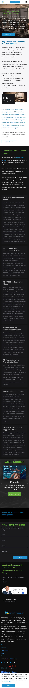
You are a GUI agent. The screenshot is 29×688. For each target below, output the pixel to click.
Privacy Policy (7, 681)
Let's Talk (15, 2)
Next (27, 484)
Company (4, 648)
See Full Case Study (14, 494)
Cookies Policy (21, 634)
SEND (20, 557)
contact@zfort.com (10, 602)
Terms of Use (12, 634)
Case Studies (5, 650)
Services (3, 645)
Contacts (3, 656)
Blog (2, 653)
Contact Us (8, 34)
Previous (1, 484)
